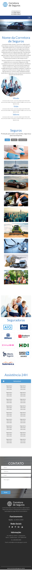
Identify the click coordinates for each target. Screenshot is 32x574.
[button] (2, 25)
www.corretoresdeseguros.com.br (16, 572)
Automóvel (17, 385)
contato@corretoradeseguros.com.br (17, 546)
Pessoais (14, 139)
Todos (7, 139)
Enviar (5, 496)
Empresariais (22, 139)
